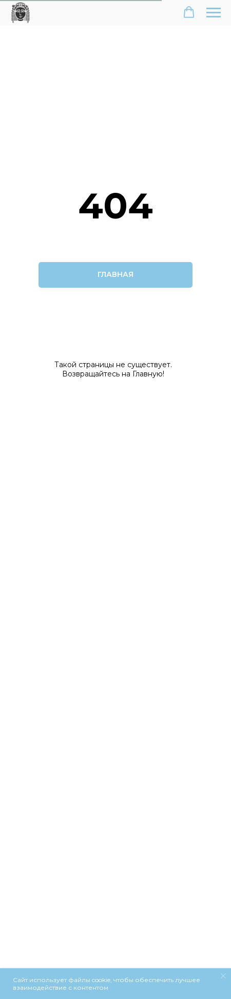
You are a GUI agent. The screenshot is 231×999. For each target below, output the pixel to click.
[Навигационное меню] (213, 13)
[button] (189, 12)
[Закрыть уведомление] (223, 976)
